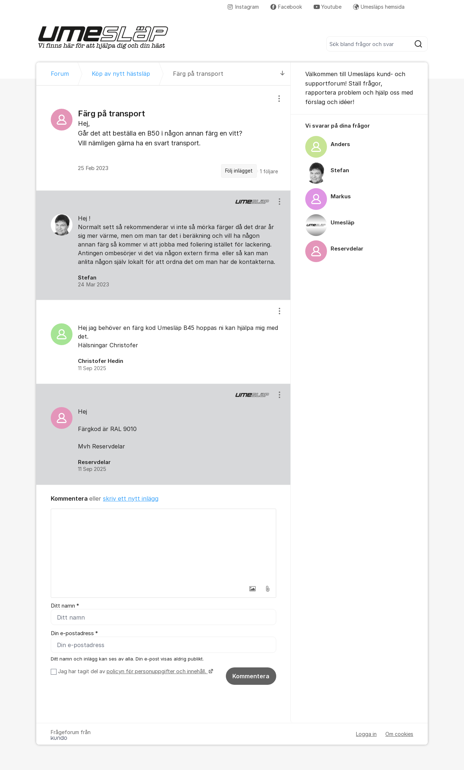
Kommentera (250, 676)
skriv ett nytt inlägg (130, 498)
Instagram (243, 7)
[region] (163, 138)
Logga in (366, 734)
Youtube (327, 7)
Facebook (286, 7)
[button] (252, 588)
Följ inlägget (239, 171)
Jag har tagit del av (135, 671)
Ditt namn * (65, 606)
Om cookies (399, 734)
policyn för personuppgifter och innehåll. (157, 671)
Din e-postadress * (74, 633)
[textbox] (163, 545)
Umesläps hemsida (379, 7)
